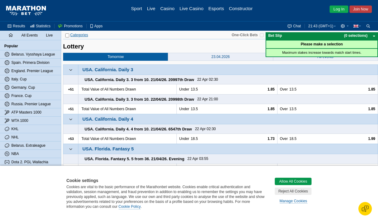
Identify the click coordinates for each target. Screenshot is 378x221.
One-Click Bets (245, 35)
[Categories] (67, 35)
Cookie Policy (130, 206)
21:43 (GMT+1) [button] (320, 26)
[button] (344, 26)
